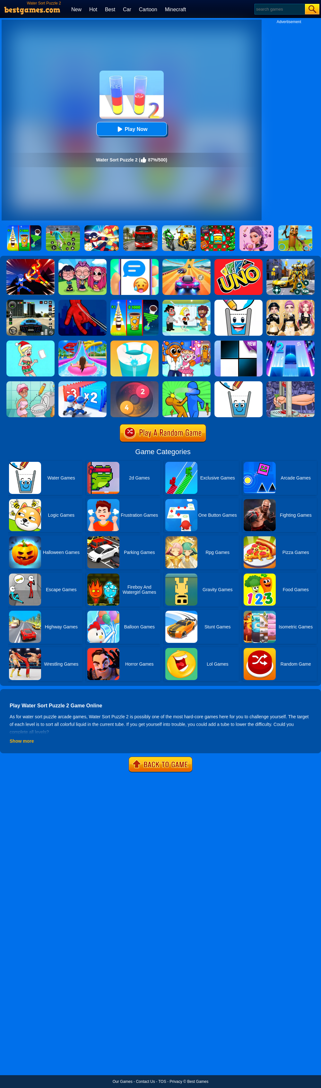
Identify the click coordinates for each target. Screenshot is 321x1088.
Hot (93, 9)
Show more (22, 741)
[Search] (279, 9)
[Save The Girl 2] (186, 302)
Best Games (197, 1081)
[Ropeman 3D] (82, 302)
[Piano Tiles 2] (290, 343)
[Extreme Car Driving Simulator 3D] (30, 302)
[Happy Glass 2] (238, 302)
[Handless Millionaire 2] (290, 383)
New (76, 9)
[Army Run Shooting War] (82, 383)
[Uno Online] (238, 261)
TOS (162, 1081)
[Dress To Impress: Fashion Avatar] (290, 302)
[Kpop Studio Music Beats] (82, 261)
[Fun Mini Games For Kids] (186, 343)
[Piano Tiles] (238, 343)
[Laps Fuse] (134, 383)
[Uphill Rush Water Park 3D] (82, 343)
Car (127, 9)
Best (110, 9)
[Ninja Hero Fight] (30, 261)
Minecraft (175, 9)
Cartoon (148, 9)
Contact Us (145, 1081)
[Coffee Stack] (134, 302)
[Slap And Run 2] (186, 383)
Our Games (123, 1081)
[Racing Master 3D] (186, 261)
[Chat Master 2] (134, 261)
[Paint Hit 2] (134, 343)
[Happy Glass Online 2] (238, 383)
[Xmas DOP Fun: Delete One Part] (30, 343)
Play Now (131, 129)
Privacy (175, 1081)
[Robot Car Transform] (290, 261)
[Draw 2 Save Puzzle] (30, 383)
